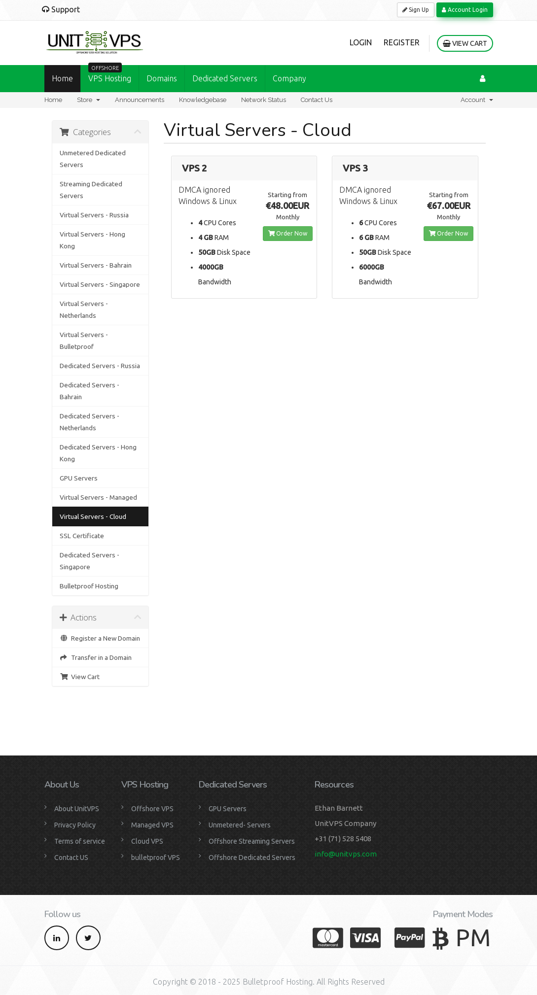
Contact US (71, 857)
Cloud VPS (147, 841)
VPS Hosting (109, 74)
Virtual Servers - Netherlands (84, 309)
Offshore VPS (152, 809)
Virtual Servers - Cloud (93, 516)
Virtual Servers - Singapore (100, 284)
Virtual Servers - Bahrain (96, 265)
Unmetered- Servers (240, 825)
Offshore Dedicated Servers (252, 857)
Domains (161, 78)
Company (289, 78)
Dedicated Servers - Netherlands (89, 422)
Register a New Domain (100, 638)
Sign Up (415, 9)
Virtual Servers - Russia (94, 215)
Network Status (263, 99)
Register (402, 42)
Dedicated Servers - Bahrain (89, 391)
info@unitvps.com (346, 854)
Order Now (287, 233)
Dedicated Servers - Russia (100, 366)
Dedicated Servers (224, 78)
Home (62, 78)
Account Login (465, 9)
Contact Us (316, 99)
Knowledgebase (202, 99)
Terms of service (79, 841)
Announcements (139, 99)
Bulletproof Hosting (89, 586)
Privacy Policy (75, 825)
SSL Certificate (82, 536)
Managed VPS (152, 825)
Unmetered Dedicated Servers (93, 159)
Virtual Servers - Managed (98, 497)
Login (361, 42)
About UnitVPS (76, 809)
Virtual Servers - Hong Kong (92, 240)
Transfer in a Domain (96, 657)
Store (88, 99)
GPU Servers (79, 478)
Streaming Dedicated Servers (91, 190)
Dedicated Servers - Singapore (89, 561)
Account (477, 99)
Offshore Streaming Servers (252, 841)
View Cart (465, 43)
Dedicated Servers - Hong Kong (98, 453)
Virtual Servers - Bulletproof (84, 340)
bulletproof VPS (155, 857)
